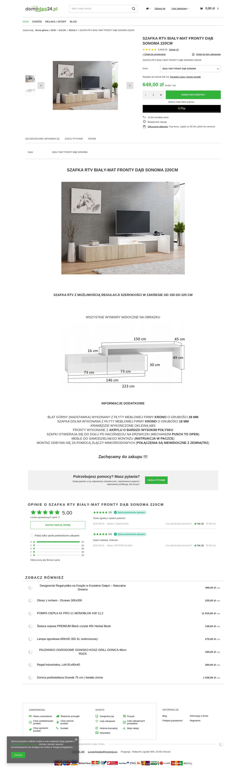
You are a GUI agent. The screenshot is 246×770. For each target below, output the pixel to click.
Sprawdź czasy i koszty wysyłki (185, 77)
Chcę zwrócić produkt (67, 722)
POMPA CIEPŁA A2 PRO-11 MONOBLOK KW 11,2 (70, 613)
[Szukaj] (133, 9)
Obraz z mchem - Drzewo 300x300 (59, 600)
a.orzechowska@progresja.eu (102, 751)
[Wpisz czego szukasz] (103, 9)
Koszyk (130, 716)
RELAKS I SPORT (55, 21)
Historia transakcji (108, 728)
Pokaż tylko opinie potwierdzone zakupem (57, 535)
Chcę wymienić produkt (40, 729)
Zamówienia (37, 709)
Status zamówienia (42, 716)
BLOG (73, 21)
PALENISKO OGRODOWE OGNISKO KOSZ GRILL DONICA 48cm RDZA (82, 651)
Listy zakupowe (179, 8)
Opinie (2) (174, 49)
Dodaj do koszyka (193, 94)
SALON (62, 30)
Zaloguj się (160, 8)
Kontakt (64, 728)
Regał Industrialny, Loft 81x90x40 (58, 664)
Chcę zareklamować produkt (43, 722)
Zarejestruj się (107, 716)
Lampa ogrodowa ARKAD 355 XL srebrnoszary (67, 639)
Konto (99, 709)
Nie (211, 523)
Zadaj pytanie (156, 480)
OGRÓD (37, 21)
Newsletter (105, 733)
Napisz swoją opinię (57, 525)
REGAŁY (73, 30)
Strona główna (41, 30)
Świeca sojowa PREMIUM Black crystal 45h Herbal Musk (74, 626)
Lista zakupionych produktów (136, 722)
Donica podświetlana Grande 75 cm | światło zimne (70, 677)
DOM (26, 21)
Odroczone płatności (158, 126)
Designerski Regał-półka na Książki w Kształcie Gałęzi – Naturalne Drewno (83, 587)
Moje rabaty (133, 728)
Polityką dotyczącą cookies (24, 744)
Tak (199, 523)
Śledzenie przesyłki (70, 716)
